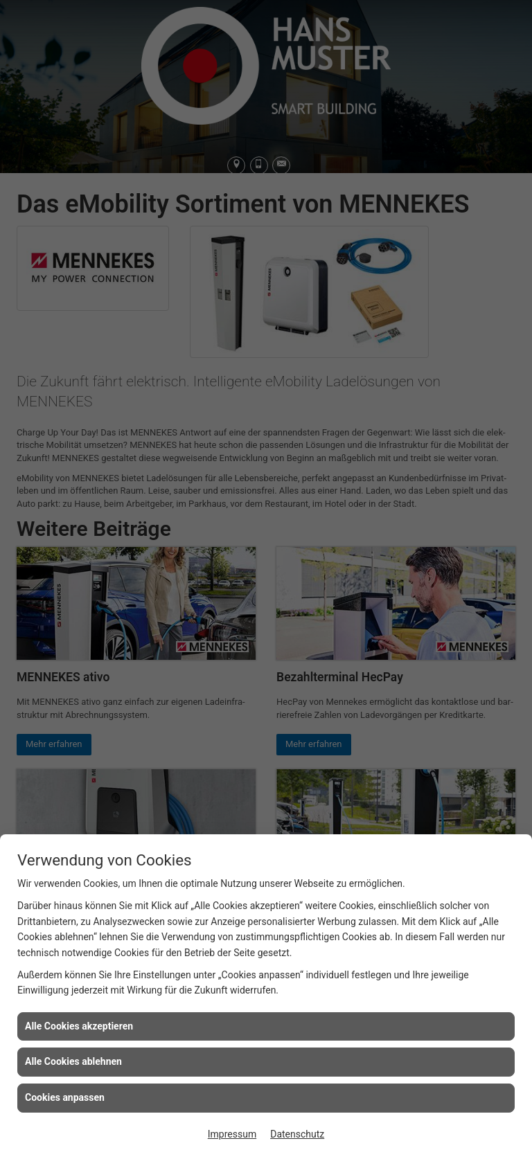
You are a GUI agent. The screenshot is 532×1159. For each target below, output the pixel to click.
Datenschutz (297, 1134)
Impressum (232, 1134)
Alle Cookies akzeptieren (79, 1026)
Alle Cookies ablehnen (73, 1061)
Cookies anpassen (65, 1097)
